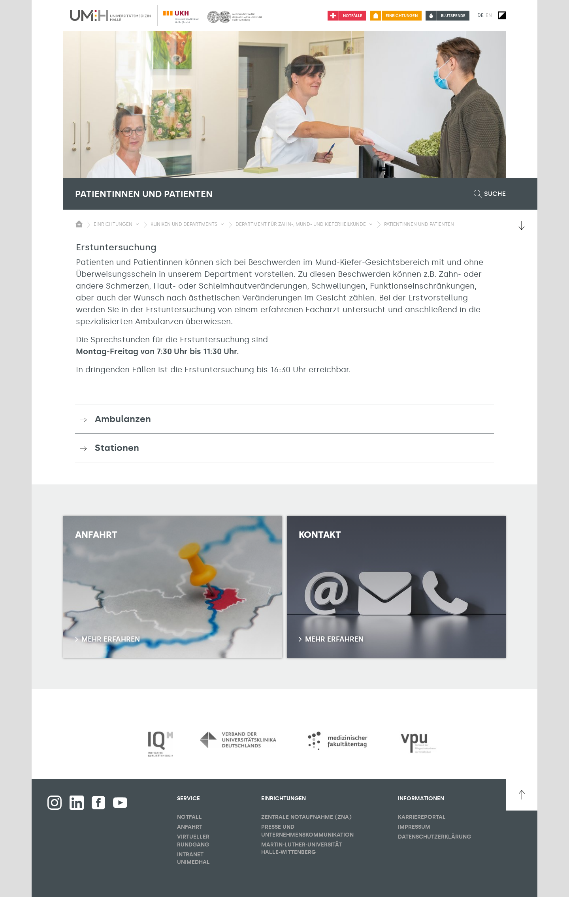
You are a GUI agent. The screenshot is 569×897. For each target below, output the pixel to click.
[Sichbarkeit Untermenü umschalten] (137, 224)
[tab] (284, 419)
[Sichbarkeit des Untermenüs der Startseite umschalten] (79, 224)
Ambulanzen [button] (123, 418)
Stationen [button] (117, 447)
